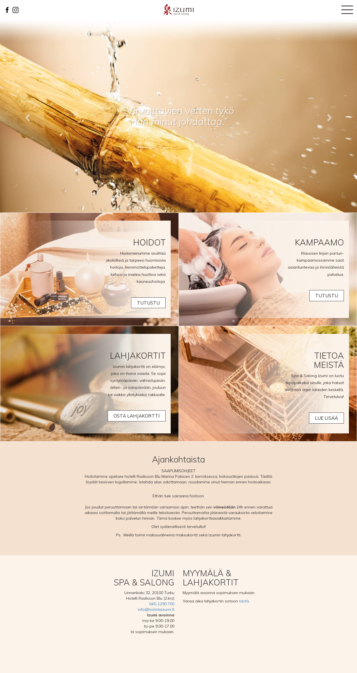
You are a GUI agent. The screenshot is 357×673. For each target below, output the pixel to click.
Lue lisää (326, 418)
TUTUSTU (148, 303)
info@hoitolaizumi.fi (156, 609)
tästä (244, 601)
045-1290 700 (161, 603)
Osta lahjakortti (137, 416)
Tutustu (326, 296)
